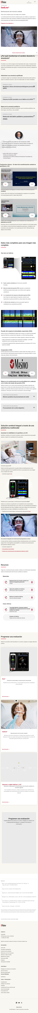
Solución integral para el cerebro (24, 52)
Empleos (3, 960)
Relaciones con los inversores (7, 953)
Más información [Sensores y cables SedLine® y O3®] (5, 802)
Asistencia (3, 976)
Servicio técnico (4, 970)
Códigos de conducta (5, 983)
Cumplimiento (4, 982)
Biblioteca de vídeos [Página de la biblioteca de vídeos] (5, 956)
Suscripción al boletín (5, 961)
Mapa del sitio (19, 1007)
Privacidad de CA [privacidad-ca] (4, 990)
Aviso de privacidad (5, 989)
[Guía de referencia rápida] (19, 597)
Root (29, 511)
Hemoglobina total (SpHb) (8, 549)
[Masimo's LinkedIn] (16, 1003)
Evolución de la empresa (6, 951)
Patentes (3, 985)
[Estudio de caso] (19, 610)
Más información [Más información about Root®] (5, 696)
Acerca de (3, 947)
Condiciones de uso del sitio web (8, 987)
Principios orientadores (6, 949)
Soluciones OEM (4, 958)
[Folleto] (19, 582)
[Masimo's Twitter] (21, 1003)
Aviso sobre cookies (5, 992)
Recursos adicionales (5, 972)
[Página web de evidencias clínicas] (19, 617)
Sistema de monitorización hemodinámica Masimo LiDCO (15, 551)
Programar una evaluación (7, 23)
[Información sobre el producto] (19, 590)
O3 (11, 473)
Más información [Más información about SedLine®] (5, 749)
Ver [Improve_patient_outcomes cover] (5, 184)
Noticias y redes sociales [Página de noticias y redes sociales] (6, 954)
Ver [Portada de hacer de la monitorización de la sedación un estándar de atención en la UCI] (5, 215)
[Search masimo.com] (29, 2)
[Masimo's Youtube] (19, 1003)
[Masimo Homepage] (4, 925)
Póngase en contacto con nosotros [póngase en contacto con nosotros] (8, 969)
